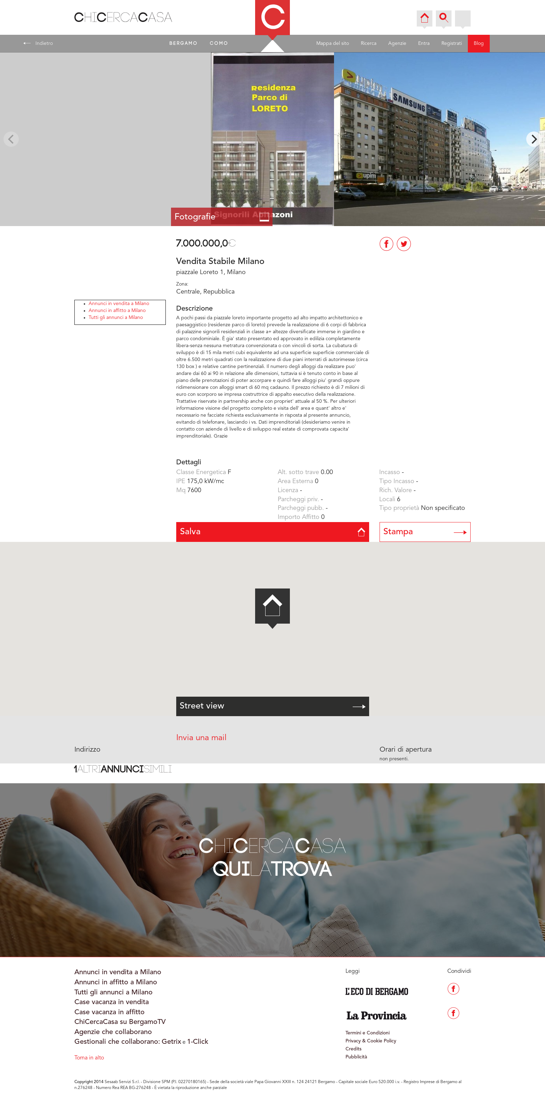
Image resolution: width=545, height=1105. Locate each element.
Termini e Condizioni (367, 1033)
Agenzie (397, 43)
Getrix (171, 1042)
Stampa (425, 532)
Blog (479, 43)
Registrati (451, 43)
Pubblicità (356, 1057)
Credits (353, 1049)
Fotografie (221, 217)
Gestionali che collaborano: (117, 1042)
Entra (424, 43)
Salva (272, 532)
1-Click (197, 1042)
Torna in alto (89, 1058)
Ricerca (368, 43)
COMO (219, 43)
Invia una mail (201, 738)
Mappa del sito (332, 43)
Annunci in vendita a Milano (119, 303)
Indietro (38, 43)
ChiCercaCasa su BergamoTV (120, 1022)
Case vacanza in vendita (111, 1002)
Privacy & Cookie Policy (370, 1041)
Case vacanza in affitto (109, 1012)
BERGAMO (184, 43)
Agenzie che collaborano (113, 1032)
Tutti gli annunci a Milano (116, 317)
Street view (273, 706)
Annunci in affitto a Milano (117, 310)
